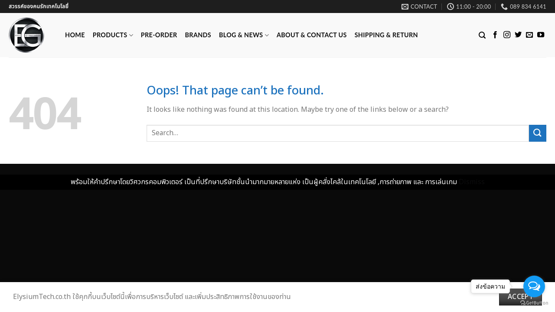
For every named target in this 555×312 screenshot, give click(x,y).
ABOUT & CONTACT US (312, 35)
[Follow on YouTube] (540, 35)
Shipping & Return (386, 35)
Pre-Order (159, 35)
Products (113, 35)
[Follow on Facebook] (495, 35)
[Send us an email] (529, 35)
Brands (198, 35)
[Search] (482, 35)
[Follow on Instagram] (506, 35)
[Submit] (537, 133)
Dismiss (472, 182)
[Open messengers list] (534, 286)
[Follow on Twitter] (518, 35)
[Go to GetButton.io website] (534, 303)
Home (75, 35)
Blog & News (244, 35)
